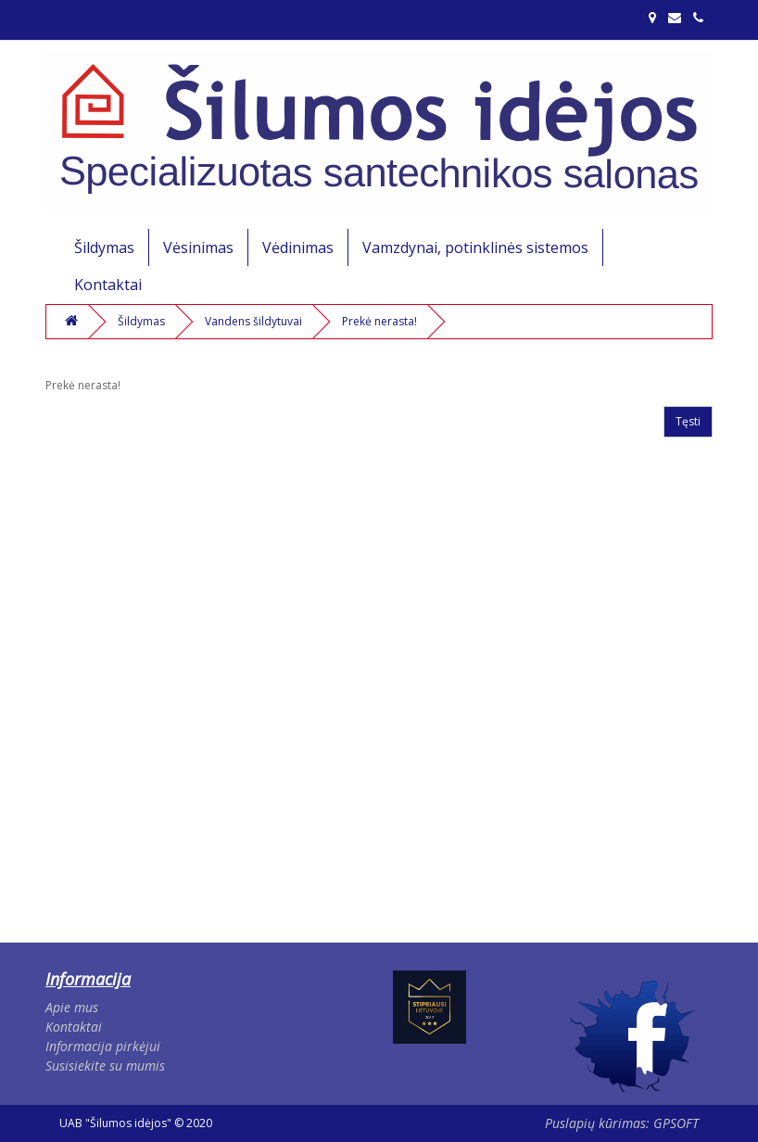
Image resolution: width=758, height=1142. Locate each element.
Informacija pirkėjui (102, 1046)
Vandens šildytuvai (253, 321)
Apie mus (71, 1007)
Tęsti (688, 421)
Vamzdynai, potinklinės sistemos (475, 247)
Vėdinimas (298, 247)
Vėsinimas (198, 247)
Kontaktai (108, 284)
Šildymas (104, 247)
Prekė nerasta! (379, 321)
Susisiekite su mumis (105, 1065)
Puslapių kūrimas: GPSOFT (622, 1123)
